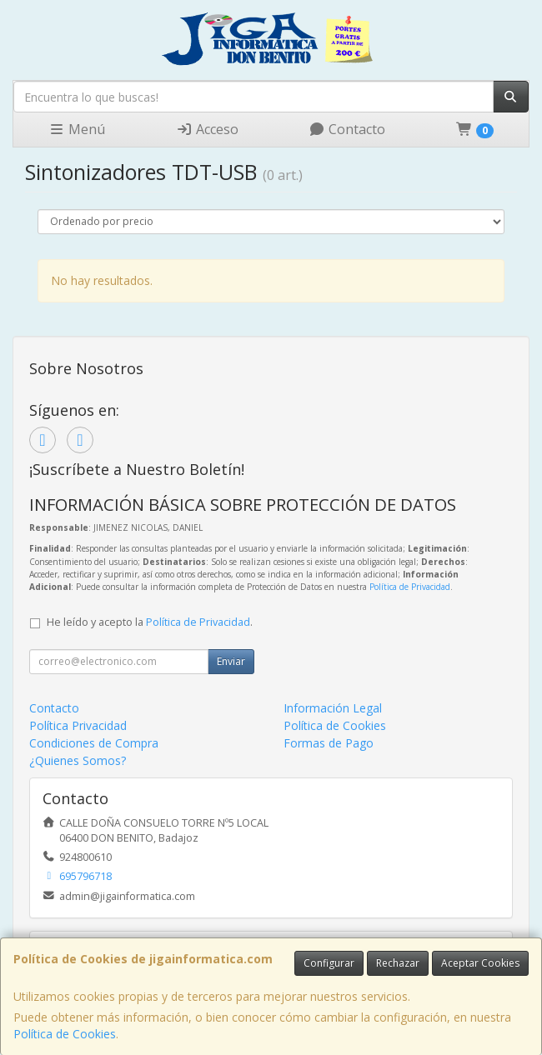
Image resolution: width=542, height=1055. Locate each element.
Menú (76, 129)
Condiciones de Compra (93, 743)
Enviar (231, 661)
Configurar (329, 963)
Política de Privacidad (409, 586)
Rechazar (397, 963)
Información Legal (333, 708)
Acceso (207, 129)
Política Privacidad (78, 725)
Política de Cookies (64, 1034)
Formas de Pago (329, 743)
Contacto (347, 129)
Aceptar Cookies (480, 963)
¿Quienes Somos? (77, 760)
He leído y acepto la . (150, 622)
